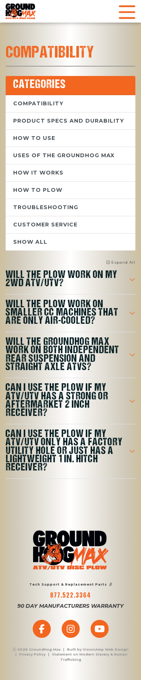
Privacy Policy (32, 654)
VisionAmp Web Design (106, 649)
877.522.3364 (70, 595)
